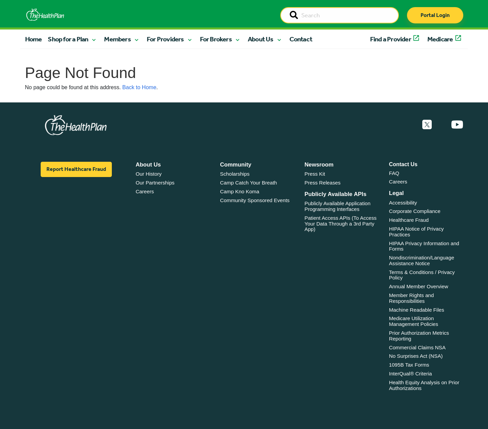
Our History (149, 174)
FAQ (394, 173)
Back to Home (139, 87)
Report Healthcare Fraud (76, 169)
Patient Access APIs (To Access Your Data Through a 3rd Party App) (341, 223)
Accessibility (403, 203)
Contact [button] (300, 39)
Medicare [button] (440, 39)
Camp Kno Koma (239, 191)
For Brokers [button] (216, 39)
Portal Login (435, 15)
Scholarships (234, 174)
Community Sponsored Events (254, 200)
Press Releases (323, 183)
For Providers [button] (165, 39)
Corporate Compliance (415, 211)
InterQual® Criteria (410, 373)
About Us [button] (260, 39)
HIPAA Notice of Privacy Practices (416, 231)
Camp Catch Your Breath (248, 183)
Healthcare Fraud (409, 220)
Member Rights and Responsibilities (411, 298)
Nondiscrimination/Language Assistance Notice (421, 260)
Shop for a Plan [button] (68, 39)
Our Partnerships (155, 183)
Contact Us (403, 164)
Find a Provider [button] (390, 39)
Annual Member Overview (418, 286)
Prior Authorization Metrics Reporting (419, 336)
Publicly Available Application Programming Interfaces (338, 206)
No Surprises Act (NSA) (416, 356)
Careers (145, 191)
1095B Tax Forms (409, 365)
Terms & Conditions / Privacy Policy (422, 275)
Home (33, 39)
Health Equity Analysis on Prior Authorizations (424, 385)
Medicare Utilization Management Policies (413, 321)
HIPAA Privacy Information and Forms (424, 246)
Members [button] (117, 39)
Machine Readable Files (416, 310)
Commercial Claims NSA (417, 347)
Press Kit (315, 174)
